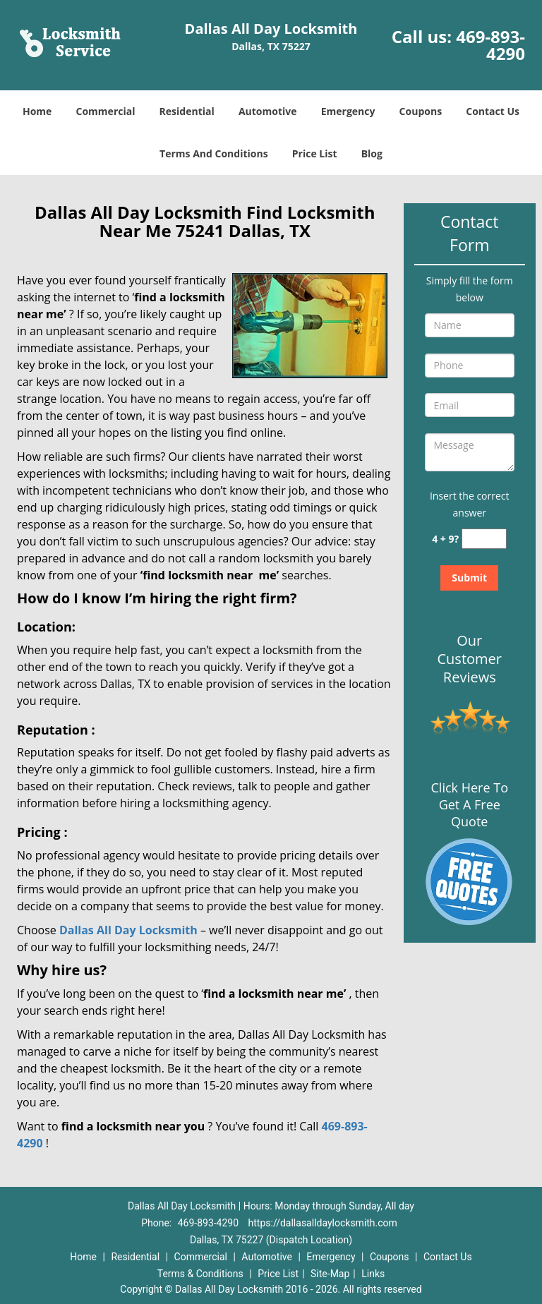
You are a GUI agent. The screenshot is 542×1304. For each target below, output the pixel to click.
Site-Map (330, 1273)
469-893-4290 (490, 45)
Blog (372, 153)
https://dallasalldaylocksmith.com (322, 1222)
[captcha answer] (484, 539)
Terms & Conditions (200, 1273)
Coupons (420, 111)
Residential (187, 111)
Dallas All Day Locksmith (128, 930)
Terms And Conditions (213, 153)
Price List (314, 153)
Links (373, 1273)
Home (37, 111)
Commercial (106, 111)
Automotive (268, 111)
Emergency (348, 111)
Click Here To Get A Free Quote (469, 804)
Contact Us (492, 111)
